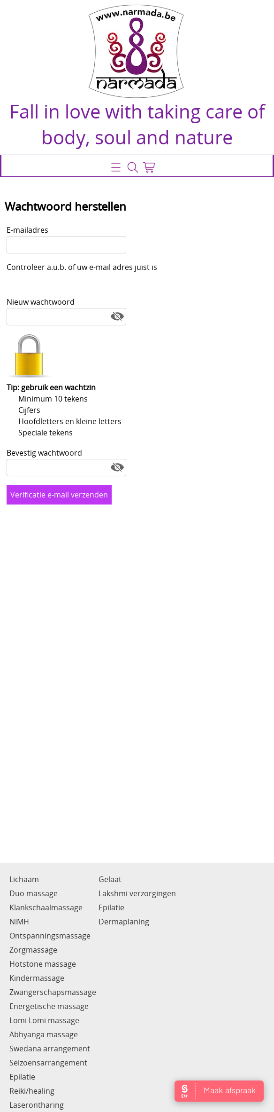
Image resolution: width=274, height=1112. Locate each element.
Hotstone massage (42, 964)
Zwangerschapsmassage (52, 992)
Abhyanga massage (43, 1034)
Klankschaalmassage (46, 907)
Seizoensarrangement (48, 1062)
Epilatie (22, 1077)
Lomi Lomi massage (44, 1020)
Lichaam (24, 879)
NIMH (19, 921)
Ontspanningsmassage (50, 936)
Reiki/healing (31, 1091)
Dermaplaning (124, 921)
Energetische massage (49, 1006)
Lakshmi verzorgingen (137, 893)
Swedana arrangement (49, 1048)
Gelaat (110, 879)
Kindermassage (36, 978)
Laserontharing (36, 1105)
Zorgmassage (33, 950)
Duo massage (33, 893)
